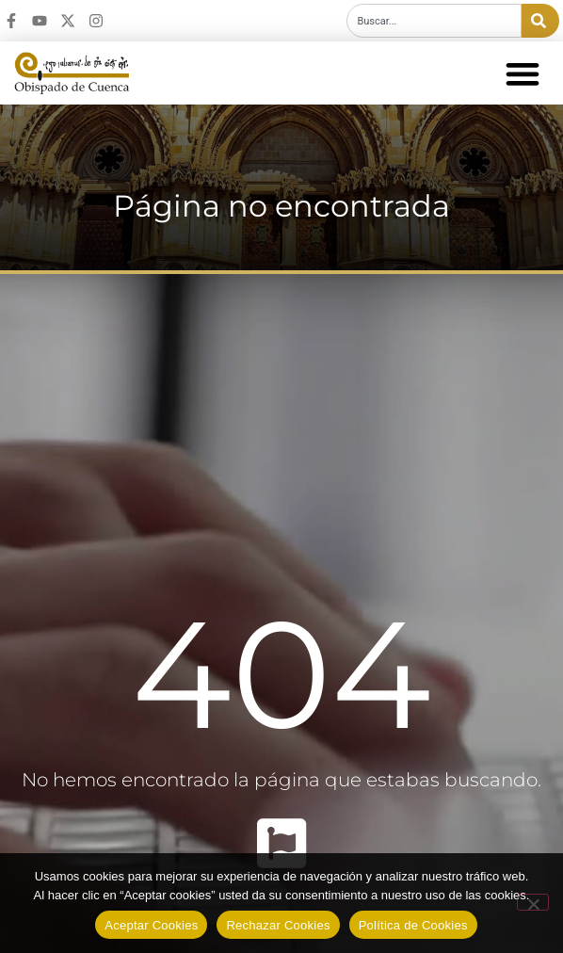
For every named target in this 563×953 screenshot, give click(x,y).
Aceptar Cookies (151, 925)
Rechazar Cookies (278, 925)
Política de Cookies (413, 925)
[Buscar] (540, 21)
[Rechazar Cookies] (533, 902)
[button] (522, 73)
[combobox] (434, 21)
